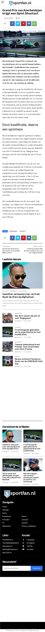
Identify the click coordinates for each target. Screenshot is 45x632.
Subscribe (36, 568)
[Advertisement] (22, 393)
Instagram (31, 543)
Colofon (25, 523)
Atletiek (5, 510)
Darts (4, 513)
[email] (16, 568)
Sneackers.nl (7, 546)
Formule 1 (23, 231)
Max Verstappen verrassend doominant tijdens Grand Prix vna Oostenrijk (31, 478)
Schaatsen (6, 516)
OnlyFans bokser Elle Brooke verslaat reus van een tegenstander (33, 251)
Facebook (30, 540)
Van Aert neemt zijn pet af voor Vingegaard (27, 317)
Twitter (30, 546)
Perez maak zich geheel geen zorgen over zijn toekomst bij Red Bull (11, 477)
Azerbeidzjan (13, 231)
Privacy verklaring (29, 526)
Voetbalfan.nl (7, 540)
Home (4, 507)
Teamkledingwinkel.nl (10, 543)
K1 (3, 523)
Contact (25, 520)
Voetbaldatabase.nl (10, 549)
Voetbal (17, 356)
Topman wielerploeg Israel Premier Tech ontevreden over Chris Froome (27, 346)
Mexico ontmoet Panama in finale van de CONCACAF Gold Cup (28, 361)
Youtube (30, 549)
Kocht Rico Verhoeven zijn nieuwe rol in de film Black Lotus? (11, 251)
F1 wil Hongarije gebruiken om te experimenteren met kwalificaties (28, 332)
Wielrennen (18, 313)
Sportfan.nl (14, 291)
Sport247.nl (7, 553)
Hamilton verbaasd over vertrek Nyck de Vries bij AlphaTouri (21, 295)
